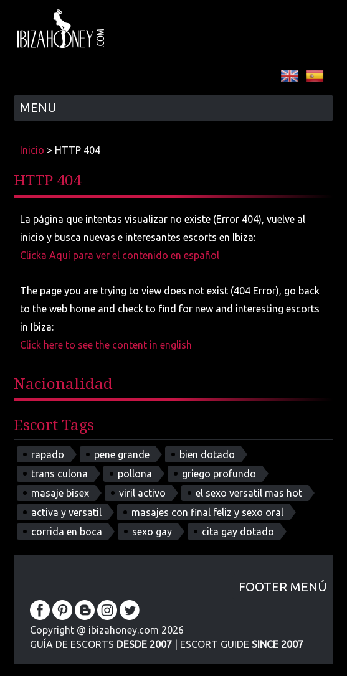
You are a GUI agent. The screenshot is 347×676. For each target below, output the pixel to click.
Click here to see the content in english (106, 344)
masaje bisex (60, 493)
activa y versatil (66, 512)
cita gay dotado (238, 531)
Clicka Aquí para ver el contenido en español (119, 255)
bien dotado (207, 454)
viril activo (142, 493)
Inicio (32, 150)
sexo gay (152, 531)
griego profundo (219, 473)
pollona (135, 473)
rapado (47, 454)
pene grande (122, 454)
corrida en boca (66, 531)
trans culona (59, 473)
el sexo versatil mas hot (249, 493)
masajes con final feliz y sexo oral (207, 512)
